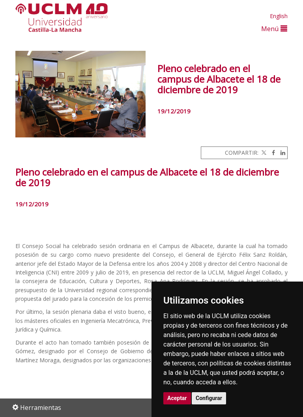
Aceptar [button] (177, 398)
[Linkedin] (281, 152)
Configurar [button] (209, 398)
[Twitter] (263, 152)
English (279, 16)
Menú (274, 28)
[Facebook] (271, 152)
